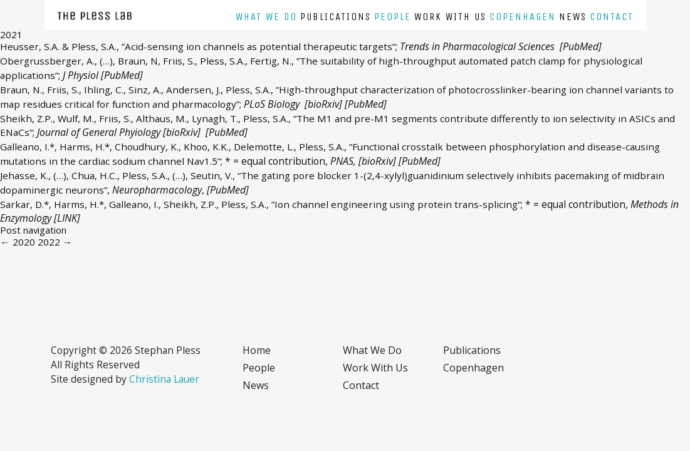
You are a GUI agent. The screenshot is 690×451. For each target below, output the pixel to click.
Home (257, 350)
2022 (55, 242)
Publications (335, 17)
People (392, 17)
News (573, 17)
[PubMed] (581, 46)
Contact (612, 17)
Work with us (450, 17)
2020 (17, 242)
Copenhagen (522, 17)
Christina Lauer (164, 379)
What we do (266, 17)
